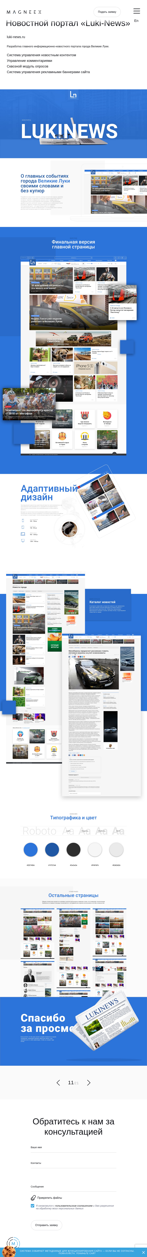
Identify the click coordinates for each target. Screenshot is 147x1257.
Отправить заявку (46, 1225)
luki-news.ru (16, 37)
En (136, 20)
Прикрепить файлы (46, 1198)
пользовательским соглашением (73, 1205)
